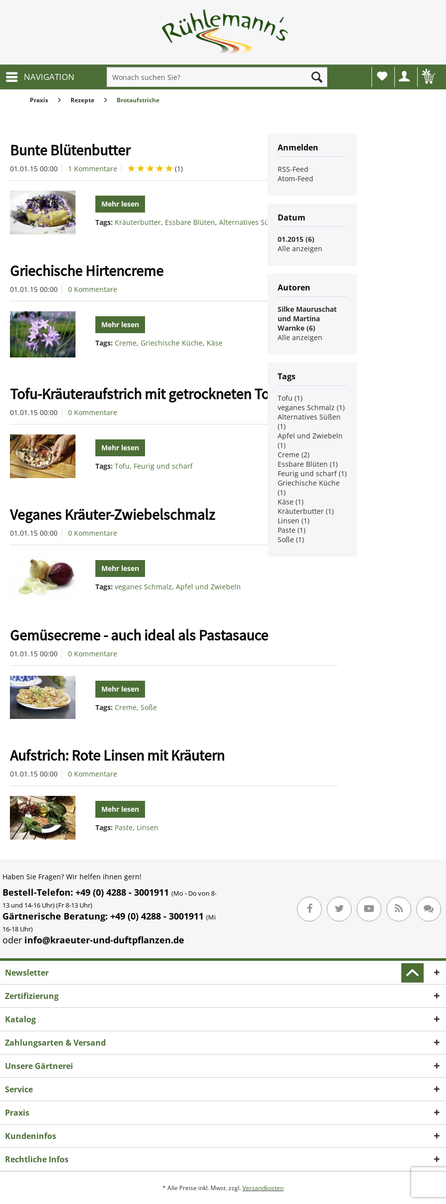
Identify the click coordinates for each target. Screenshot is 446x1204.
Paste (124, 827)
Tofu (122, 466)
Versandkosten (263, 1188)
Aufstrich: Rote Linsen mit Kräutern (117, 755)
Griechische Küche (172, 343)
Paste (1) (291, 530)
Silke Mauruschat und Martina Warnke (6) (307, 318)
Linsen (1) (293, 520)
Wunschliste (382, 75)
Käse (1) (290, 501)
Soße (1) (291, 539)
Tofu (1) (290, 398)
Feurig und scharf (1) (312, 473)
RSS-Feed (293, 169)
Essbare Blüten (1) (308, 464)
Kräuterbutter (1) (306, 511)
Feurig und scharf (163, 466)
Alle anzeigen (300, 248)
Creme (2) (293, 454)
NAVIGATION (40, 75)
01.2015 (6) (296, 239)
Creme (126, 343)
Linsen (147, 827)
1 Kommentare (92, 168)
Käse (215, 343)
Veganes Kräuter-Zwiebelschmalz (112, 514)
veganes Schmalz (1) (311, 407)
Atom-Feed (295, 178)
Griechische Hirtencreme (86, 270)
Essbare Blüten (190, 222)
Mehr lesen (120, 204)
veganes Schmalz (143, 586)
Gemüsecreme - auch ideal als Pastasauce (139, 635)
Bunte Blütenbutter (70, 150)
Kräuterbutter (138, 222)
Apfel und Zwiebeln (208, 586)
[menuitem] (39, 77)
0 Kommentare (92, 289)
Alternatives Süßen (250, 222)
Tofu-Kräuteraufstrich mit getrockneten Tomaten (159, 393)
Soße (149, 707)
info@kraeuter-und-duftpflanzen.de (104, 940)
